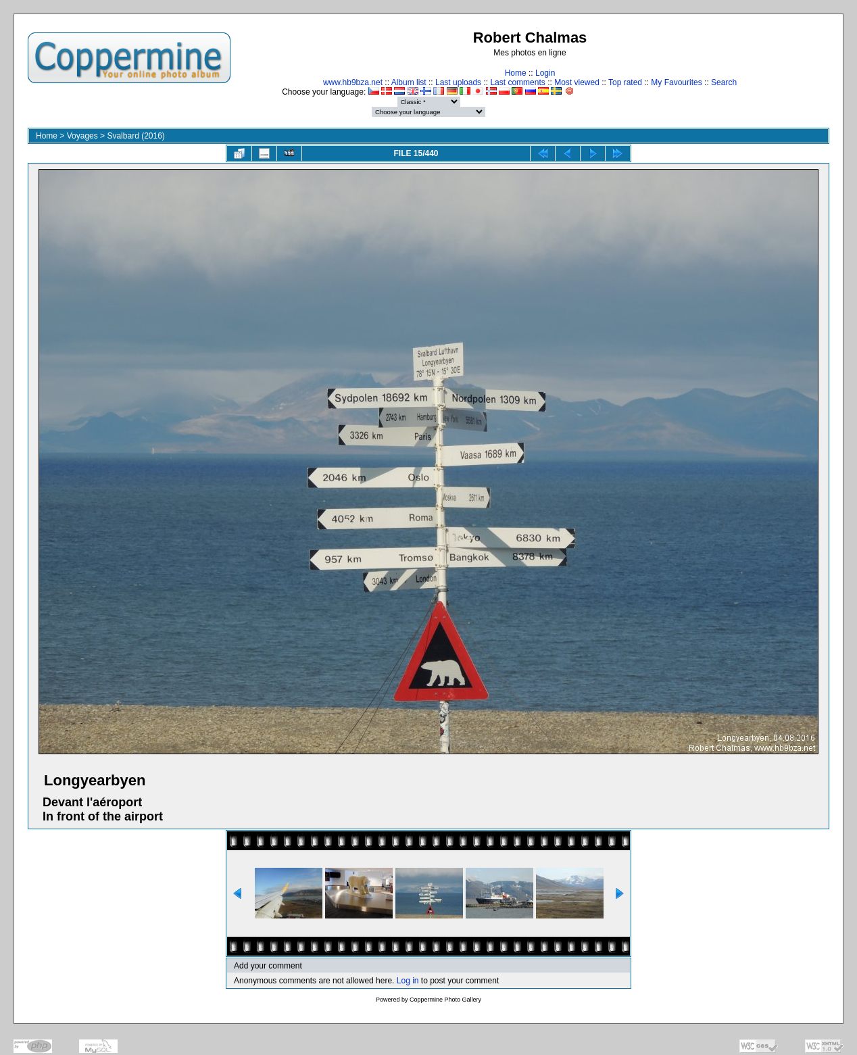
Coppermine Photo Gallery (445, 999)
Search (724, 82)
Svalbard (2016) (135, 136)
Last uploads (458, 82)
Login (545, 73)
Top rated (625, 82)
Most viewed (576, 82)
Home (516, 73)
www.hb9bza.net (353, 82)
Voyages (82, 136)
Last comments (517, 82)
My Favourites (676, 82)
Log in (408, 980)
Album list (408, 82)
